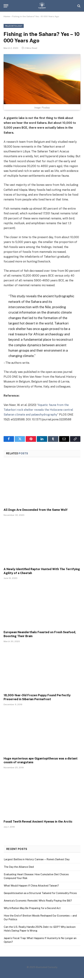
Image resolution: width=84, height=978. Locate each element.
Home (7, 16)
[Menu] (6, 6)
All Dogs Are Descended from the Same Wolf (35, 510)
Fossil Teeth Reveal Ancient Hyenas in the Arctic (38, 821)
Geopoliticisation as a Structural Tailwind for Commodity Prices (40, 893)
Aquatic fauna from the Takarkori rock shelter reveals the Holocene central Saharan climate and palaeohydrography (38, 409)
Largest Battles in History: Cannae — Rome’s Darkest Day (36, 859)
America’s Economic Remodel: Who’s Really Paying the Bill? (38, 900)
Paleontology (13, 26)
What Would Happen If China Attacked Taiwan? (31, 885)
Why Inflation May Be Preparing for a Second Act (32, 908)
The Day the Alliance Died (19, 866)
